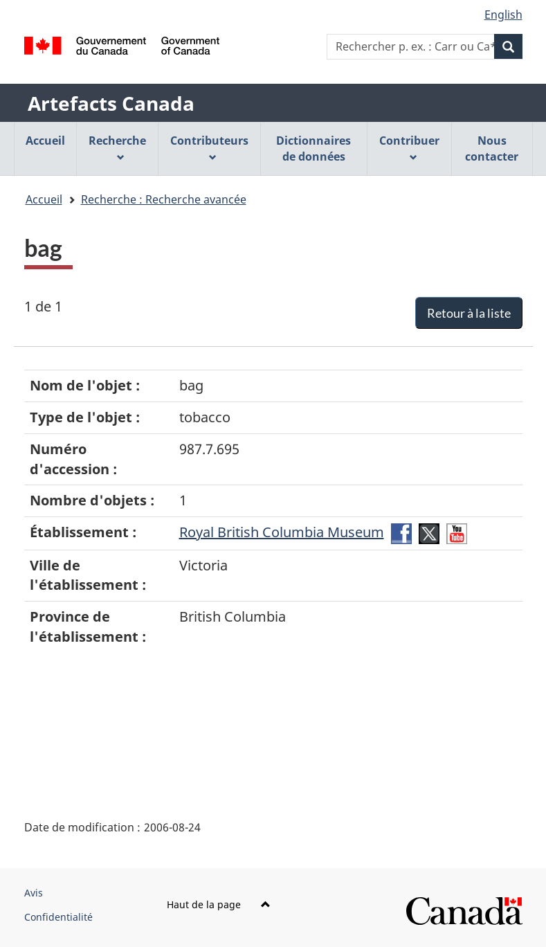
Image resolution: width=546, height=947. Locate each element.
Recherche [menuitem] (117, 147)
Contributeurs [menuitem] (209, 147)
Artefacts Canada (111, 103)
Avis (33, 892)
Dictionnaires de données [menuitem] (313, 148)
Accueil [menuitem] (45, 140)
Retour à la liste (469, 313)
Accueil (44, 199)
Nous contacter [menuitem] (491, 148)
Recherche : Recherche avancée (163, 199)
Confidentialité (58, 916)
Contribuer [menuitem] (409, 147)
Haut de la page (219, 904)
